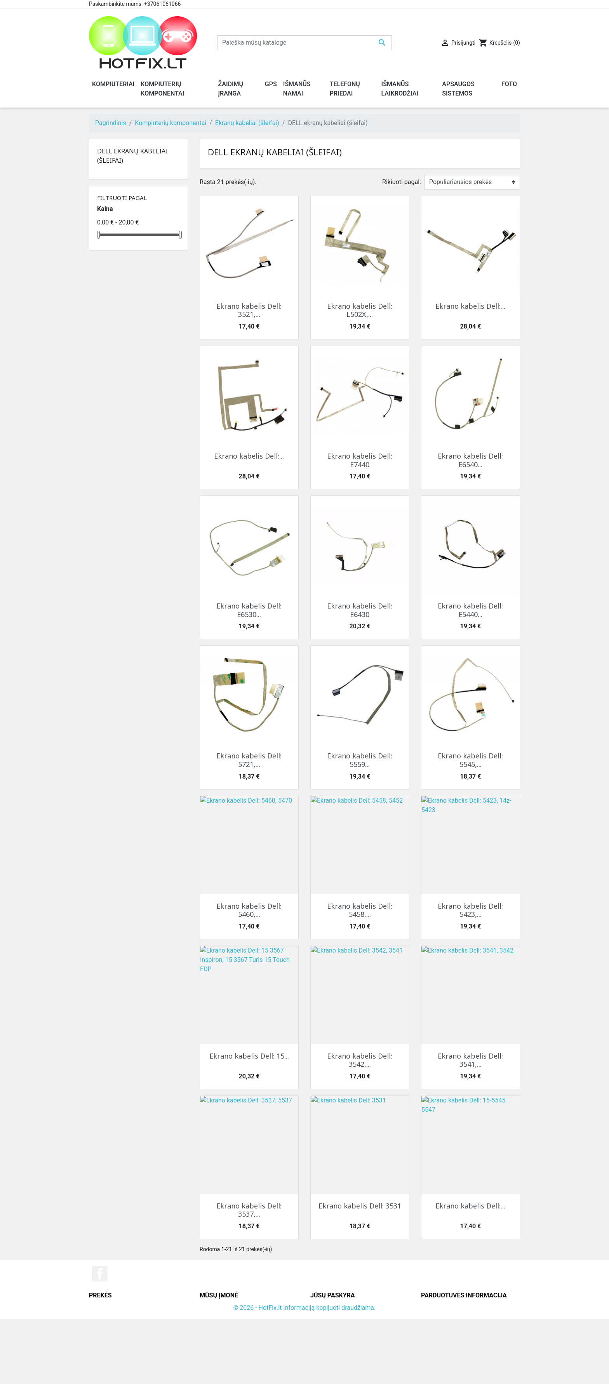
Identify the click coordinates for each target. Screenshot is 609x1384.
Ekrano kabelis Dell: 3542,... (359, 1060)
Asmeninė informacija (340, 1307)
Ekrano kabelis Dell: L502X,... (359, 310)
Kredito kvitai (328, 1326)
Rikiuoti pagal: (401, 182)
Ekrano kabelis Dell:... (470, 306)
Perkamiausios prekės (119, 1326)
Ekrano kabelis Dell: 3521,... (249, 310)
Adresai (320, 1335)
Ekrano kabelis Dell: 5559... (359, 760)
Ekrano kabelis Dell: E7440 (359, 460)
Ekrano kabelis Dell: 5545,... (470, 760)
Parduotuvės (217, 1354)
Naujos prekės (109, 1317)
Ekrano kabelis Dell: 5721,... (249, 760)
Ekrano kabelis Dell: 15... (249, 1056)
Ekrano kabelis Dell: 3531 (359, 1205)
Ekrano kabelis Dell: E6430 (359, 610)
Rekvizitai (213, 1326)
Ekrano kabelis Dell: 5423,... (470, 910)
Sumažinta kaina (112, 1307)
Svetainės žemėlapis (228, 1345)
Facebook (100, 1273)
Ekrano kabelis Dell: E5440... (470, 610)
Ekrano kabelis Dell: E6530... (249, 610)
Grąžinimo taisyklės (227, 1317)
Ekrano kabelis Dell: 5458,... (359, 910)
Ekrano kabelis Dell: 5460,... (249, 910)
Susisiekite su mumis (229, 1335)
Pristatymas (216, 1307)
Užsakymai (325, 1317)
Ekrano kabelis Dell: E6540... (470, 460)
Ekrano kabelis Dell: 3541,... (470, 1060)
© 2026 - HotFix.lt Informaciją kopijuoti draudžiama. (304, 1373)
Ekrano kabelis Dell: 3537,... (249, 1210)
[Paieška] (304, 42)
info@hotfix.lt (471, 1363)
